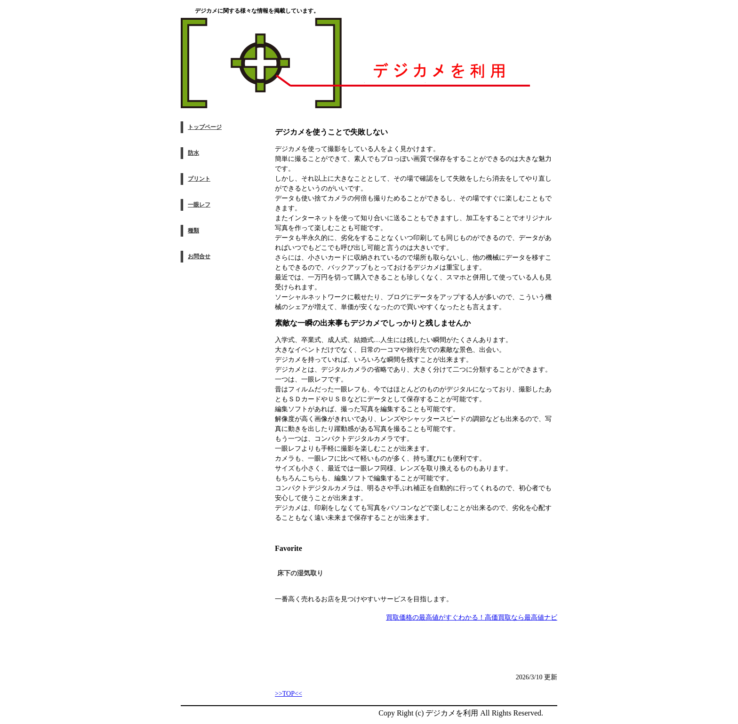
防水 (193, 153)
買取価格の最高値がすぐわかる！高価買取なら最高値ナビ (471, 617)
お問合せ (199, 256)
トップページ (205, 127)
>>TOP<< (288, 693)
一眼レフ (199, 204)
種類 (193, 230)
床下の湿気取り (300, 573)
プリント (199, 178)
